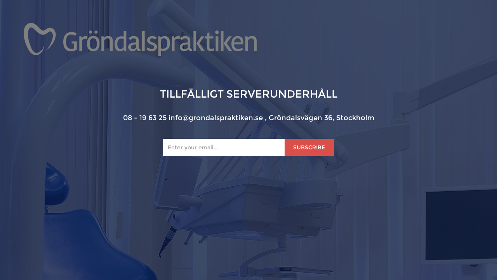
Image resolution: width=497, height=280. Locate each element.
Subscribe (309, 147)
